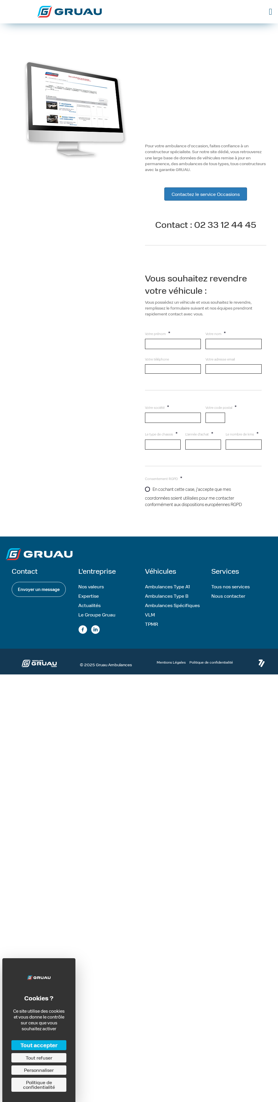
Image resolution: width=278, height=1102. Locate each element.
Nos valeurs (91, 586)
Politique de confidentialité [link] (39, 1084)
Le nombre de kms (242, 433)
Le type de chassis (161, 433)
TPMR (151, 624)
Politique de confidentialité (211, 662)
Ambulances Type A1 (167, 586)
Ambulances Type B (167, 596)
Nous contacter (228, 596)
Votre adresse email (220, 359)
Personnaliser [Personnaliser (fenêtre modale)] (39, 1070)
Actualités (89, 605)
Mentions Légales (171, 662)
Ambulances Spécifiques (172, 605)
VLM (150, 614)
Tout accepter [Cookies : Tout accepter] (39, 1045)
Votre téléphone (157, 359)
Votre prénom (157, 332)
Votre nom (216, 332)
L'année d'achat (199, 433)
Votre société (157, 406)
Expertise (88, 596)
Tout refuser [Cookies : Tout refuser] (39, 1058)
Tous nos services (230, 586)
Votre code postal (221, 406)
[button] (39, 589)
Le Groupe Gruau (96, 614)
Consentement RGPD (163, 477)
